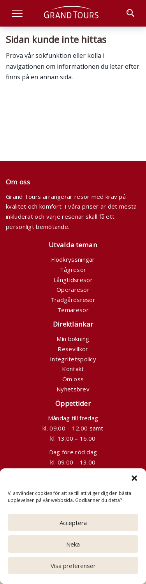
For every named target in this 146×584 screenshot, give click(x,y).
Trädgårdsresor (73, 300)
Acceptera (73, 523)
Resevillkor (73, 349)
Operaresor (73, 289)
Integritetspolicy (73, 359)
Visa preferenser (73, 566)
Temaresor (73, 310)
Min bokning (72, 339)
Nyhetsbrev (73, 389)
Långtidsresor (73, 280)
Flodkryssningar (73, 259)
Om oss (73, 379)
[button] (134, 478)
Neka (73, 544)
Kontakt (73, 369)
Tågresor (73, 269)
